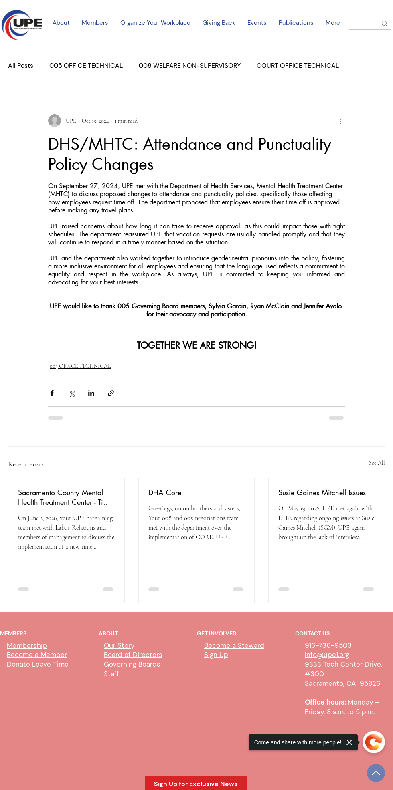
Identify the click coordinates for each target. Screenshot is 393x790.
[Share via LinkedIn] (91, 393)
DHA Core (164, 492)
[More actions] (340, 120)
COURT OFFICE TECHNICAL (298, 65)
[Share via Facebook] (52, 393)
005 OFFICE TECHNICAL (86, 65)
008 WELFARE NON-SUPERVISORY (190, 65)
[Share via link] (111, 393)
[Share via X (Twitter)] (71, 393)
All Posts (20, 65)
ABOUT (108, 633)
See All (377, 462)
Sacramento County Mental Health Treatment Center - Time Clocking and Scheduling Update (65, 497)
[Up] (376, 773)
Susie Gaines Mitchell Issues (322, 492)
